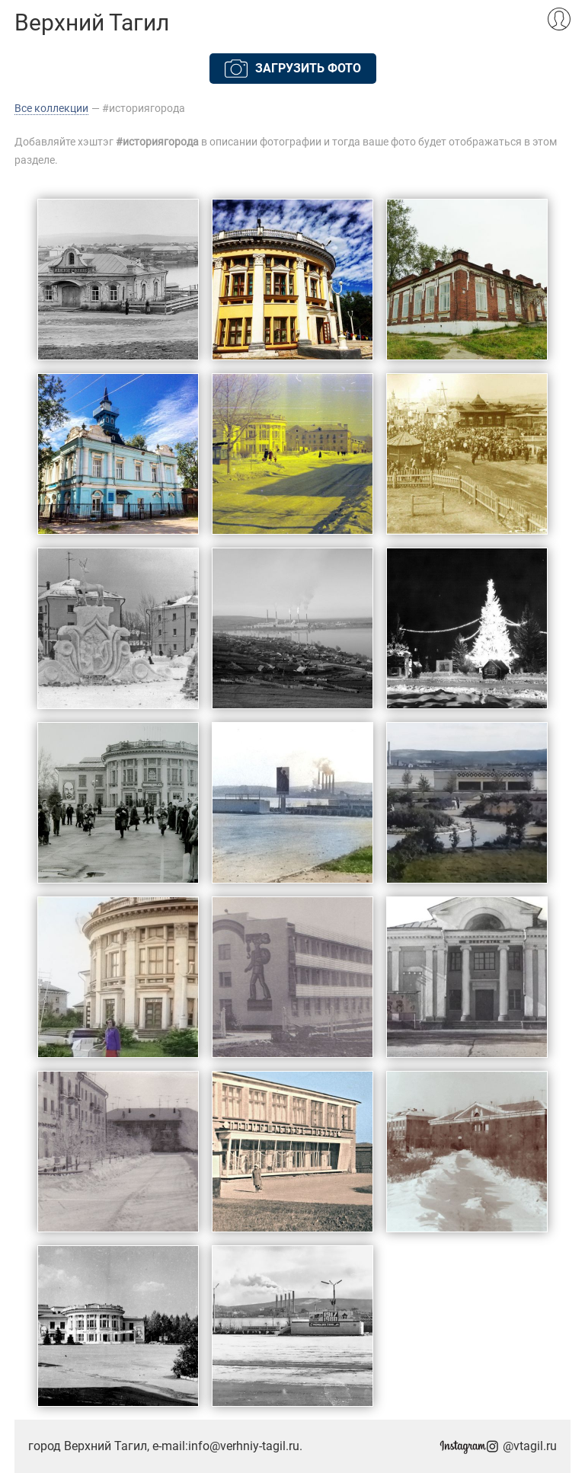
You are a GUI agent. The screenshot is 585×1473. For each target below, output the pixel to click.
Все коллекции (51, 108)
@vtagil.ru (498, 1446)
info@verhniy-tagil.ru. (245, 1446)
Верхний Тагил (91, 22)
